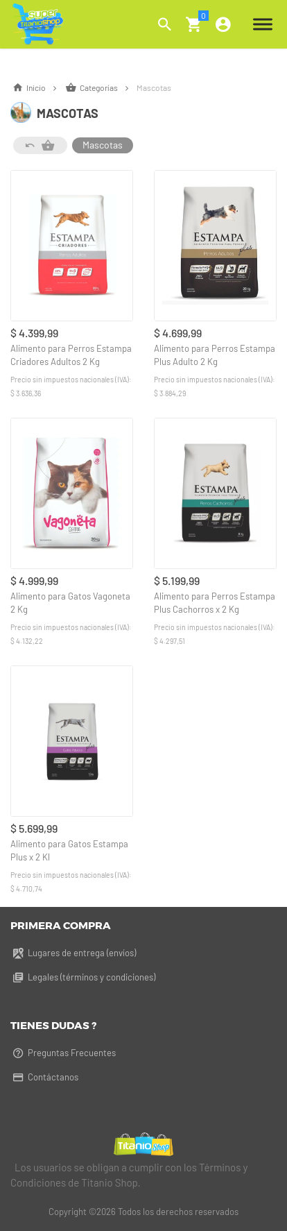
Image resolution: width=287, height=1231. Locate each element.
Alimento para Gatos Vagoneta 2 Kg (70, 603)
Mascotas (102, 145)
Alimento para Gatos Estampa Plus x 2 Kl (69, 850)
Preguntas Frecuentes (63, 1052)
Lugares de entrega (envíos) (73, 952)
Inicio (37, 87)
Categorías (100, 87)
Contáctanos (44, 1077)
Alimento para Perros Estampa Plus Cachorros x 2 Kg (214, 603)
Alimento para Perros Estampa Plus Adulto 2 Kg (214, 355)
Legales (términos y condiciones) (82, 977)
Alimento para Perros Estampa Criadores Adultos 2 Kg (71, 355)
